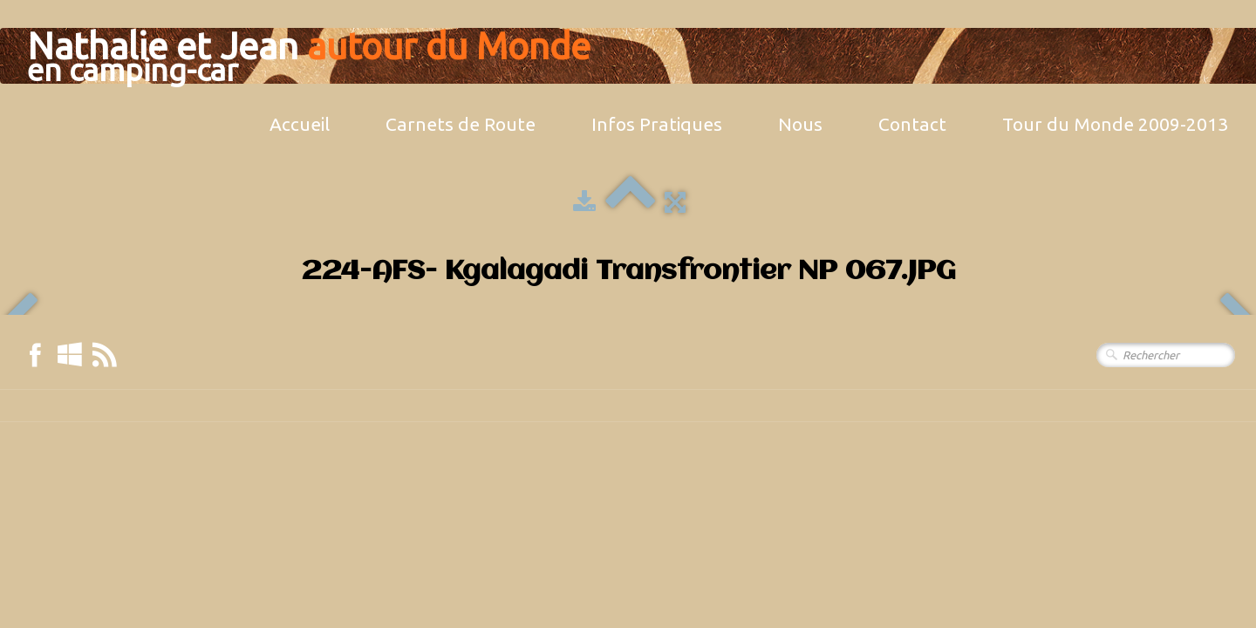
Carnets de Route (461, 123)
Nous (800, 123)
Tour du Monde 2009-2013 (1115, 123)
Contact (912, 123)
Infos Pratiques (656, 123)
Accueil (300, 123)
